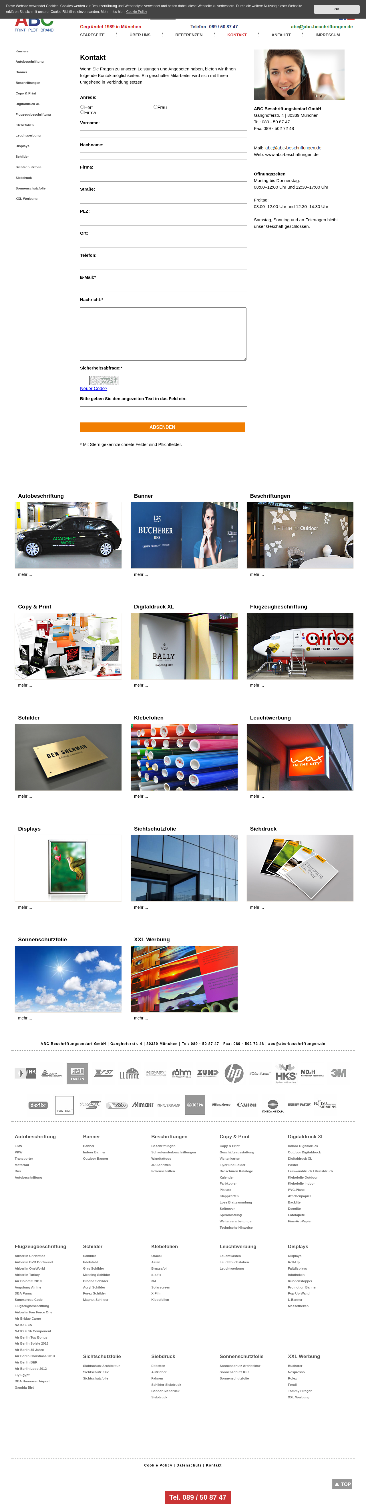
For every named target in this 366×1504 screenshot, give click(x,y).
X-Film (156, 1293)
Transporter (24, 1158)
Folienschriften (163, 1171)
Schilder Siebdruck (166, 1384)
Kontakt (236, 35)
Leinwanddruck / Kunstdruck (310, 1171)
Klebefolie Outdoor (303, 1177)
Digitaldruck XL (27, 104)
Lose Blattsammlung (236, 1202)
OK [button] (337, 9)
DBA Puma (23, 1293)
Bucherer (295, 1365)
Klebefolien (24, 125)
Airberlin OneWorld (30, 1268)
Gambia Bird (24, 1387)
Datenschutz (189, 1465)
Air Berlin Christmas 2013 (35, 1356)
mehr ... (25, 574)
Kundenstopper (300, 1281)
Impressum (328, 35)
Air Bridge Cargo (28, 1318)
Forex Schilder (94, 1293)
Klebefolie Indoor (301, 1183)
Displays (22, 146)
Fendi (292, 1384)
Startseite (92, 35)
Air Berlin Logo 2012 (31, 1368)
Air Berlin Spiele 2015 (32, 1343)
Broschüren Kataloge (236, 1171)
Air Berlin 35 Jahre (29, 1349)
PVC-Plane (296, 1189)
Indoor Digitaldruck (303, 1146)
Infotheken (296, 1274)
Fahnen (157, 1378)
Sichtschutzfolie (28, 167)
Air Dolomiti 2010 (28, 1281)
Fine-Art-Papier (300, 1221)
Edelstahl (90, 1262)
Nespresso (296, 1372)
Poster (293, 1165)
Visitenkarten (230, 1158)
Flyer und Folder (232, 1165)
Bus (18, 1171)
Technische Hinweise (236, 1227)
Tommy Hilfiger (300, 1391)
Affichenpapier (299, 1196)
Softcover (227, 1208)
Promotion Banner (302, 1287)
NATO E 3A (23, 1325)
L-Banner (295, 1299)
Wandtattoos (161, 1158)
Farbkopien (228, 1183)
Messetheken (298, 1306)
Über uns (140, 35)
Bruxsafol (158, 1268)
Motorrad (22, 1165)
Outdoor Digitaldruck (304, 1152)
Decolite (294, 1208)
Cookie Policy (158, 1465)
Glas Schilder (93, 1268)
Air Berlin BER (26, 1362)
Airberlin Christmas (30, 1256)
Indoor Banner (94, 1152)
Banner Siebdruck (165, 1391)
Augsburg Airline (28, 1287)
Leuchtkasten (230, 1256)
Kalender (227, 1177)
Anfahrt (281, 35)
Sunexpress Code (29, 1299)
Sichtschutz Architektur (101, 1365)
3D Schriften (161, 1165)
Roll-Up (294, 1262)
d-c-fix (156, 1274)
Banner (21, 72)
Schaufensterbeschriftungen (173, 1152)
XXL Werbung (26, 199)
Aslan (155, 1262)
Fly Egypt (22, 1375)
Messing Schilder (96, 1274)
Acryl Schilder (94, 1287)
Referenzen (188, 35)
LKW (18, 1146)
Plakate (225, 1189)
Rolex (292, 1378)
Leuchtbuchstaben (234, 1262)
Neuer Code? (93, 388)
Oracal (156, 1256)
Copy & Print (25, 93)
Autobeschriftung (29, 62)
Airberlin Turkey (27, 1274)
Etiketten (158, 1365)
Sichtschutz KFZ (96, 1372)
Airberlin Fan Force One (33, 1312)
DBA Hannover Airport (32, 1381)
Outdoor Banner (95, 1158)
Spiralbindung (231, 1215)
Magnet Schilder (95, 1299)
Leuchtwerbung (28, 135)
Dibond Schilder (95, 1281)
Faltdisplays (297, 1268)
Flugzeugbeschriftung (33, 114)
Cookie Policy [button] (136, 12)
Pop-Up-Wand (299, 1293)
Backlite (294, 1202)
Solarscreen (160, 1287)
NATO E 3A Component (33, 1331)
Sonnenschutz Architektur (240, 1365)
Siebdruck (23, 178)
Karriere (21, 51)
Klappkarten (229, 1196)
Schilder (22, 157)
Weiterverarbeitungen (236, 1221)
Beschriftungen (27, 83)
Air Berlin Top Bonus (31, 1337)
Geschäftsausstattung (237, 1152)
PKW (19, 1152)
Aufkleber (158, 1372)
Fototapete (296, 1215)
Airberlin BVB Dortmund (34, 1262)
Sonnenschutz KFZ (234, 1372)
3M (153, 1281)
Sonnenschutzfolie (30, 188)
